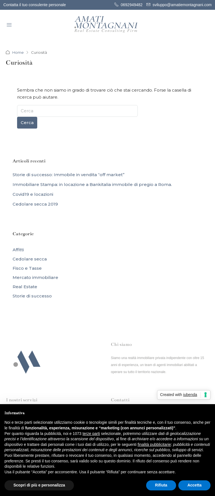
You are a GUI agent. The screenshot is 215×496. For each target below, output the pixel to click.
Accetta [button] (194, 485)
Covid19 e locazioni (33, 194)
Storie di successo (32, 296)
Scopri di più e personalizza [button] (39, 485)
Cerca (27, 122)
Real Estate (25, 286)
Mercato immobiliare (35, 277)
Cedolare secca (30, 259)
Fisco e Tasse (27, 268)
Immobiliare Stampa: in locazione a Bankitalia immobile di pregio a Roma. (92, 184)
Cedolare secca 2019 (35, 204)
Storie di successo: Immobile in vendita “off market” (69, 174)
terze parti (91, 433)
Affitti (18, 249)
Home (18, 52)
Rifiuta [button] (161, 485)
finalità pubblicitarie (154, 444)
